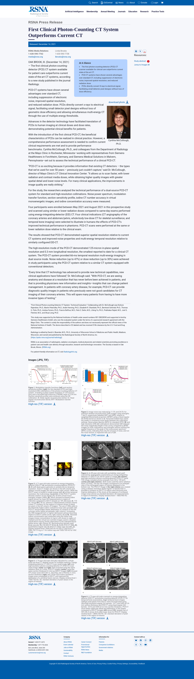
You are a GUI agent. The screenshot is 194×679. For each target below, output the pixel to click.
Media (101, 650)
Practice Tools (158, 11)
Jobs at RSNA (68, 647)
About (130, 2)
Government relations (106, 647)
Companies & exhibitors (106, 645)
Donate (142, 2)
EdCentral (106, 2)
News (119, 2)
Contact (66, 653)
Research (144, 11)
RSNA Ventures (69, 656)
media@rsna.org (35, 57)
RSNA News (85, 650)
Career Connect (86, 642)
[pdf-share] (144, 51)
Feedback (141, 664)
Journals (121, 11)
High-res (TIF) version (40, 404)
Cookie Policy (111, 664)
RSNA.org (46, 347)
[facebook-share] (136, 51)
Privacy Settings (122, 664)
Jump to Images (142, 65)
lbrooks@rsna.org (63, 57)
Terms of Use (91, 664)
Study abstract (140, 61)
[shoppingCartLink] (162, 1)
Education (132, 11)
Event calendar (69, 645)
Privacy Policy (101, 664)
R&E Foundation (86, 652)
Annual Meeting (108, 11)
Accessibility (133, 664)
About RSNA (68, 642)
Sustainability (68, 650)
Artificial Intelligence (74, 11)
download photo (117, 102)
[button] (136, 640)
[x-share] (140, 51)
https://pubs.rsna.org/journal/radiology (46, 337)
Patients (101, 642)
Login (154, 2)
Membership (92, 11)
